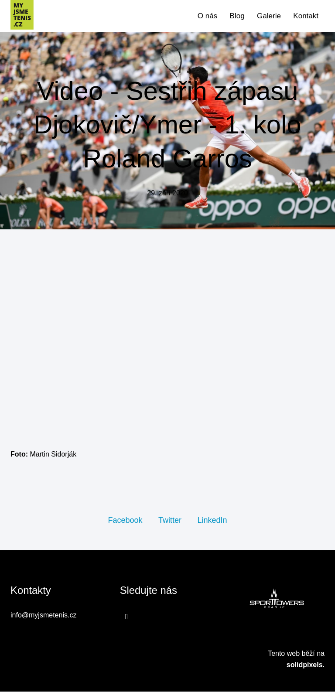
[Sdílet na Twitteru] (169, 520)
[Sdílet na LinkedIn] (212, 520)
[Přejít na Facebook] (126, 617)
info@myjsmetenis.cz (43, 616)
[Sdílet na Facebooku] (125, 520)
